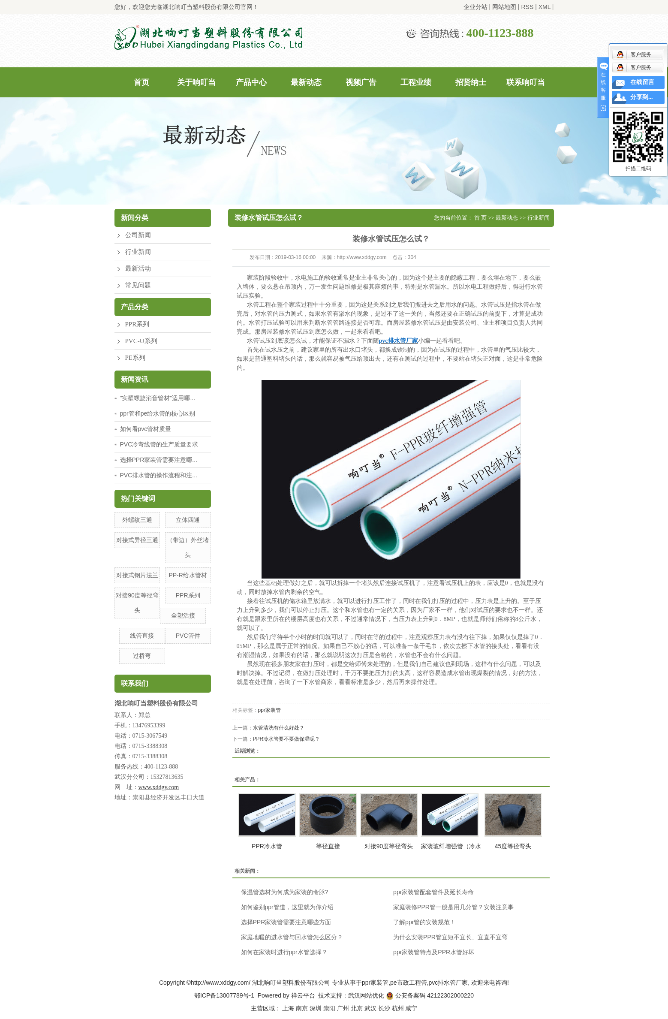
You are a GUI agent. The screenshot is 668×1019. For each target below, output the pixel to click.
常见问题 (138, 285)
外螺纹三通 (137, 519)
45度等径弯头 (513, 846)
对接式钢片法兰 (137, 575)
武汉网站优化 (366, 995)
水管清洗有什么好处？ (278, 728)
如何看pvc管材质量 (146, 428)
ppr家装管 (269, 710)
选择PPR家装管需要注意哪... (158, 459)
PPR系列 (137, 324)
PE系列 (135, 357)
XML (545, 6)
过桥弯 (142, 655)
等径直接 (328, 846)
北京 (357, 1008)
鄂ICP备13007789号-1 (224, 995)
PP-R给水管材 (188, 575)
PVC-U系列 (141, 341)
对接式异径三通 (137, 540)
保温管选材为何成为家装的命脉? (284, 892)
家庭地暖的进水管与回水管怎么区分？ (292, 937)
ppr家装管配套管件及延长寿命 (433, 892)
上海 (288, 1008)
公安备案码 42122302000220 (430, 995)
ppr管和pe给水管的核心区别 (158, 413)
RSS (527, 6)
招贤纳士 (470, 82)
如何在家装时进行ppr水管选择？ (284, 952)
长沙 (384, 1008)
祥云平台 (303, 995)
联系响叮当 (525, 82)
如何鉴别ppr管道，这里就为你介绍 (287, 907)
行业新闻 (138, 251)
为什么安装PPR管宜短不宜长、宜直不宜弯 (450, 937)
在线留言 (642, 82)
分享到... (641, 97)
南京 (302, 1008)
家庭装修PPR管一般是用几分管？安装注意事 (453, 907)
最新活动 (138, 268)
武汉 (370, 1008)
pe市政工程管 (408, 982)
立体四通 (188, 519)
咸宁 (411, 1008)
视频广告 (361, 82)
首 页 (480, 217)
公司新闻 (138, 235)
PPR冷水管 (267, 846)
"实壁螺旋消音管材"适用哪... (158, 398)
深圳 (316, 1008)
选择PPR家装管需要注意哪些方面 (286, 922)
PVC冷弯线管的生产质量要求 (159, 444)
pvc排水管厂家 (448, 982)
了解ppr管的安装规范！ (424, 922)
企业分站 (475, 6)
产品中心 (251, 82)
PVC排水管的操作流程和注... (158, 475)
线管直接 (142, 635)
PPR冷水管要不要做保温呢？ (286, 739)
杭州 (398, 1008)
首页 (141, 82)
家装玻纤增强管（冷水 (451, 846)
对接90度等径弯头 (388, 846)
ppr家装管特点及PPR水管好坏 (433, 952)
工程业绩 (415, 82)
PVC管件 (188, 635)
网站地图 (504, 6)
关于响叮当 (196, 82)
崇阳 (329, 1008)
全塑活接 (183, 615)
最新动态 (306, 82)
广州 (343, 1008)
